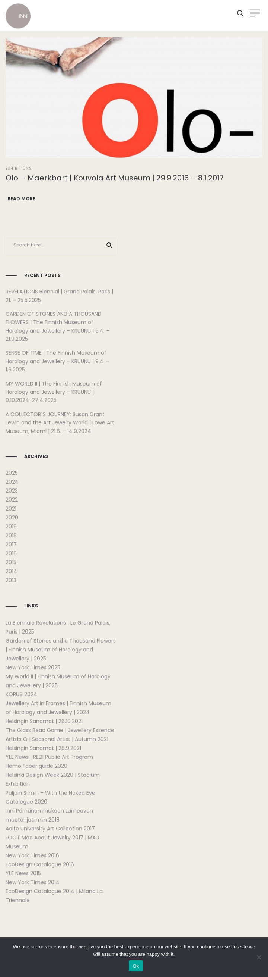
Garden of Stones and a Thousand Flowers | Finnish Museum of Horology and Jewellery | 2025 (61, 649)
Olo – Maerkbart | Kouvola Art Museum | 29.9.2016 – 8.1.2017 (115, 178)
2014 (11, 571)
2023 (12, 490)
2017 (11, 544)
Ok (136, 966)
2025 (12, 473)
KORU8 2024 (21, 694)
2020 (12, 517)
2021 (11, 508)
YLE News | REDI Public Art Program (49, 757)
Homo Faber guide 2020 (36, 766)
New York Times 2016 (32, 855)
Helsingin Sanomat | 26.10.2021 (44, 721)
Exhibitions (19, 168)
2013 (11, 580)
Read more (21, 198)
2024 (12, 482)
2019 (11, 526)
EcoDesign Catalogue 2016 (40, 864)
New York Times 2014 (33, 882)
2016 (11, 553)
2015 (11, 562)
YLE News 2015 (23, 873)
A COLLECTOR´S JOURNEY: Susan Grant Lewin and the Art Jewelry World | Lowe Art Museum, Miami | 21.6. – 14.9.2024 (60, 423)
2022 (12, 499)
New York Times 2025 (33, 667)
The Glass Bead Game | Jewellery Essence (60, 730)
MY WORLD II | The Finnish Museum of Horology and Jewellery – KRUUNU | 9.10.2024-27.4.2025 (54, 392)
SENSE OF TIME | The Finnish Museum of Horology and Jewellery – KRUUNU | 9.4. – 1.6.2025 (57, 361)
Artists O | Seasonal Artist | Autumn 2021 (57, 739)
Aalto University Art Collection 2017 (50, 828)
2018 (11, 535)
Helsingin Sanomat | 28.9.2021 (43, 748)
